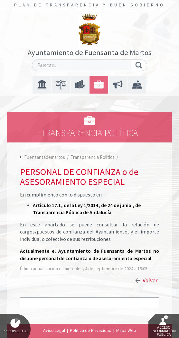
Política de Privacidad (90, 330)
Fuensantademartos (44, 157)
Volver (150, 280)
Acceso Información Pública (164, 326)
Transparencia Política (93, 157)
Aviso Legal (54, 330)
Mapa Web (126, 330)
